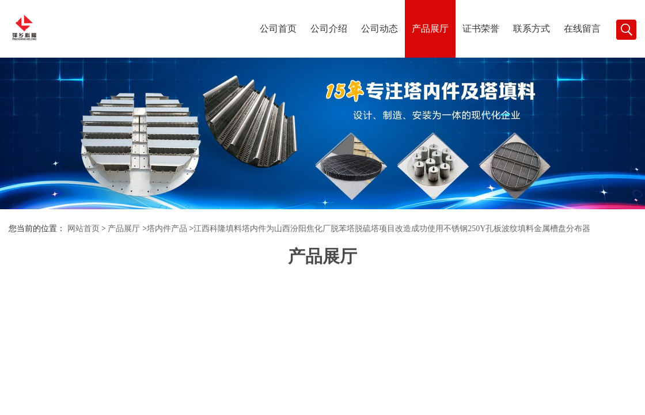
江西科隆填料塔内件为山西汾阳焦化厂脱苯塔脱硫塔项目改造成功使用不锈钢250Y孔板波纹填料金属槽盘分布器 (391, 228)
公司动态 (379, 28)
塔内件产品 (167, 228)
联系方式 (531, 28)
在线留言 (582, 28)
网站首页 (83, 228)
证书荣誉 (480, 28)
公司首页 (278, 28)
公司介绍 (328, 28)
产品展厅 (430, 28)
